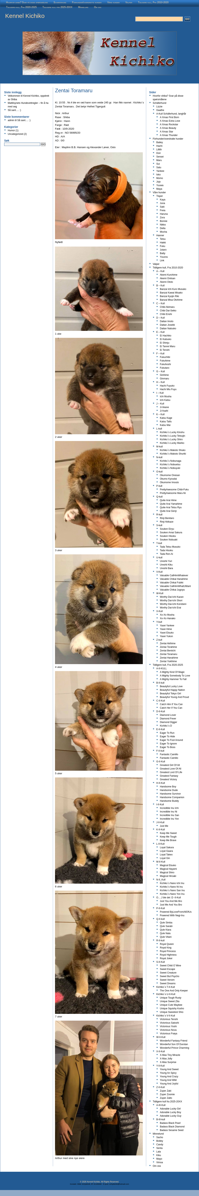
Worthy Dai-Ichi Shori (171, 600)
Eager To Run (167, 733)
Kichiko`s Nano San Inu (172, 890)
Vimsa (159, 1162)
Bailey (159, 142)
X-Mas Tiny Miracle (170, 1055)
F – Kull (160, 353)
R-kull (159, 514)
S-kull (159, 525)
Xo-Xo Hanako (167, 618)
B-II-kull (160, 682)
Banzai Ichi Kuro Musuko (173, 289)
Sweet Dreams (168, 983)
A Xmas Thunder (169, 135)
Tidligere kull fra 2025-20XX (57, 7)
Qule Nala (165, 933)
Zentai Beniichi (168, 650)
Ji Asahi (164, 410)
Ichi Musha (165, 396)
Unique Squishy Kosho (172, 1008)
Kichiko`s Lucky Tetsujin (172, 435)
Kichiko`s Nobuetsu (170, 464)
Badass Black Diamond (172, 1126)
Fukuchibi (165, 357)
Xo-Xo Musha (167, 614)
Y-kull (159, 622)
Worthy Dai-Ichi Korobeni (173, 604)
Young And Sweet (169, 1069)
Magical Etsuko (168, 865)
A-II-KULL (161, 668)
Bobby (159, 1141)
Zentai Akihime (168, 643)
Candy (159, 1144)
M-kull (159, 446)
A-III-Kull (160, 1105)
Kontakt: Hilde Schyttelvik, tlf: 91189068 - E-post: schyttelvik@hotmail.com (99, 1184)
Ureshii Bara (166, 568)
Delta (162, 228)
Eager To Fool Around (171, 740)
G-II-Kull (160, 761)
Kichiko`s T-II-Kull (165, 987)
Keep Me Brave (168, 840)
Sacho (159, 1137)
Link (162, 260)
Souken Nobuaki (168, 539)
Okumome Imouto (169, 482)
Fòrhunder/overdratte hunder (87, 2)
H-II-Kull (160, 783)
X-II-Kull (160, 1051)
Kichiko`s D (166, 725)
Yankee (160, 171)
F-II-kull (160, 750)
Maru (159, 160)
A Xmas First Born (169, 117)
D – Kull (160, 317)
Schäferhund (60, 2)
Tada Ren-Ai (166, 554)
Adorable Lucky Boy (170, 1112)
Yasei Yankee (167, 625)
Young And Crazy (169, 1076)
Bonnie (163, 221)
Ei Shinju (164, 342)
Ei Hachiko (165, 335)
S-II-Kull (160, 962)
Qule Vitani (165, 937)
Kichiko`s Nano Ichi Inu (172, 883)
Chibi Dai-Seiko (168, 310)
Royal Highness (168, 954)
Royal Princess (168, 951)
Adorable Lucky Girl (170, 1108)
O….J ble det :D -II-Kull (168, 897)
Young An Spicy (168, 1073)
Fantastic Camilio (169, 758)
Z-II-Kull (160, 1087)
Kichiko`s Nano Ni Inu (171, 886)
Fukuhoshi (165, 364)
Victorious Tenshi (169, 1019)
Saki (162, 206)
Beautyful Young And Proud (174, 697)
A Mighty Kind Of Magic (172, 672)
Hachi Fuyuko (167, 385)
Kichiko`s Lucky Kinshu (172, 432)
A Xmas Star (166, 131)
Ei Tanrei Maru (167, 346)
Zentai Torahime (168, 647)
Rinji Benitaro (167, 518)
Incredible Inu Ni (168, 811)
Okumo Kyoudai (168, 478)
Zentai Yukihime (168, 661)
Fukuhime (165, 360)
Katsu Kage (166, 418)
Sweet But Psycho (169, 976)
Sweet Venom (167, 979)
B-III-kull (160, 1119)
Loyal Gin (165, 858)
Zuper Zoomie (167, 1094)
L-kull (159, 428)
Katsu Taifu (166, 421)
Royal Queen (167, 944)
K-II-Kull (160, 829)
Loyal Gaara (166, 851)
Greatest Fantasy (169, 775)
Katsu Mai (165, 425)
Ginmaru (164, 378)
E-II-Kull (160, 729)
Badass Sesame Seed (172, 1130)
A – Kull (160, 271)
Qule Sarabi (166, 926)
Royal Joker (166, 958)
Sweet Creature (168, 972)
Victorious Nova (168, 1030)
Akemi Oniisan (167, 278)
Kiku (158, 1155)
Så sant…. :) (14, 110)
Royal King (165, 947)
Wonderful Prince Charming (174, 1047)
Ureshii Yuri (166, 561)
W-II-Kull (160, 1037)
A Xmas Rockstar (169, 124)
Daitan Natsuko (168, 328)
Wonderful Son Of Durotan (174, 1044)
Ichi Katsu (165, 400)
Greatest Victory (168, 779)
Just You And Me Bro (171, 901)
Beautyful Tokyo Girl (170, 693)
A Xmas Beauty (168, 128)
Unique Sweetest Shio (171, 1012)
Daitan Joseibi (167, 325)
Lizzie (159, 106)
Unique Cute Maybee (171, 1005)
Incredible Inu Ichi (169, 808)
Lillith (159, 149)
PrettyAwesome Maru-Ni (173, 493)
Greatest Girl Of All (170, 765)
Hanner (160, 235)
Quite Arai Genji (168, 511)
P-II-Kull (160, 908)
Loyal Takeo (166, 854)
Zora (162, 217)
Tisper (159, 196)
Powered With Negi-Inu (172, 915)
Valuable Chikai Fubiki (171, 582)
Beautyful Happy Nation (172, 690)
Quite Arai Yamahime (171, 503)
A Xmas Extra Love (170, 121)
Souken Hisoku (168, 536)
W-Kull (159, 593)
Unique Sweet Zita (169, 1001)
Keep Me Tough (168, 836)
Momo (159, 178)
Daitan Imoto (166, 321)
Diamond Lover (168, 715)
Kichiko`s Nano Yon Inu (172, 894)
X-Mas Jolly (166, 1058)
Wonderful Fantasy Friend (173, 1040)
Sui (158, 163)
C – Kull (160, 303)
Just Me (164, 826)
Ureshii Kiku (166, 564)
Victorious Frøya (168, 1033)
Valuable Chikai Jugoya (172, 589)
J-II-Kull (160, 822)
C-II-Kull (160, 700)
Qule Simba (166, 922)
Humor (11, 130)
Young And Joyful (169, 1083)
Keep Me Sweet (168, 833)
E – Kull (160, 332)
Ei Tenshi (164, 350)
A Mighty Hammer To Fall (173, 679)
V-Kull (159, 571)
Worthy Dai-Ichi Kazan (172, 597)
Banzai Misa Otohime (171, 299)
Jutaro (163, 249)
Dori (158, 153)
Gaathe (160, 110)
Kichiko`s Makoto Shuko (172, 450)
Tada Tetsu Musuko (170, 546)
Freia (162, 210)
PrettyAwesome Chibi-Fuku (174, 489)
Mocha (163, 231)
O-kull (159, 471)
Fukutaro (164, 367)
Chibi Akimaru (167, 307)
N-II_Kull (160, 879)
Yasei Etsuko (167, 632)
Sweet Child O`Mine (170, 965)
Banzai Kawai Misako (171, 292)
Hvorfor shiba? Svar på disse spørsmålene (27, 2)
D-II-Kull (160, 711)
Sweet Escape (167, 969)
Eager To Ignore (168, 743)
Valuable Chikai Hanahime (174, 579)
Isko (158, 174)
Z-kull (159, 639)
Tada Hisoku (166, 550)
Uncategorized (15, 134)
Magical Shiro (167, 872)
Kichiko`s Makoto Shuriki (173, 453)
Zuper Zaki (165, 1090)
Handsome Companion (172, 797)
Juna (162, 203)
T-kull (159, 543)
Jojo (158, 181)
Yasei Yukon (166, 636)
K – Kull (160, 414)
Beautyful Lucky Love (171, 686)
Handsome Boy (168, 786)
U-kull (159, 557)
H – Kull (160, 382)
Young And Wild (168, 1080)
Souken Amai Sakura (171, 532)
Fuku (162, 246)
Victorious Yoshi (168, 1026)
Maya (159, 189)
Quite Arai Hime (168, 500)
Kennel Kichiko (24, 16)
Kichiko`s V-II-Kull (165, 1015)
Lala (158, 1151)
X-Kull (159, 611)
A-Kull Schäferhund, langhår (171, 113)
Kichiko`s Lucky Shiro (171, 439)
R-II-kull (160, 940)
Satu (158, 167)
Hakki (163, 242)
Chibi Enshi (166, 314)
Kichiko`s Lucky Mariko (172, 443)
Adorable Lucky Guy (170, 1115)
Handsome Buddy (169, 801)
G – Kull (160, 371)
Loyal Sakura (167, 847)
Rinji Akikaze (166, 521)
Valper (128, 2)
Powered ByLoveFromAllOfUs (175, 911)
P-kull (159, 486)
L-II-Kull (160, 843)
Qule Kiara (165, 929)
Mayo (159, 1158)
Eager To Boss (167, 747)
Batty (162, 253)
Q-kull (159, 496)
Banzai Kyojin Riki (169, 296)
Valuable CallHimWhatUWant (175, 586)
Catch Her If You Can (171, 707)
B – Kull (160, 285)
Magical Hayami (168, 869)
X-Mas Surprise (168, 1062)
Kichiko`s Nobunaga (170, 461)
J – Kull (160, 403)
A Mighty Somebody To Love (175, 675)
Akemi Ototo (166, 282)
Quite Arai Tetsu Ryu (171, 507)
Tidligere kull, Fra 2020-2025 (21, 7)
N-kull (159, 457)
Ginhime (164, 375)
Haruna (164, 214)
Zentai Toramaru (168, 654)
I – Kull (160, 393)
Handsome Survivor (170, 793)
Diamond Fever (168, 718)
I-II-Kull (160, 804)
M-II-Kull (160, 861)
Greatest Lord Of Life (171, 772)
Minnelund (83, 7)
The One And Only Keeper (174, 990)
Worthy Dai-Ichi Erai (170, 607)
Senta (159, 1148)
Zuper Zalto (166, 1098)
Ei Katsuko (165, 339)
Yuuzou (164, 257)
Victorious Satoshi (169, 1022)
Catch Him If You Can (171, 704)
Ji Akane (164, 407)
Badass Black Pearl (170, 1123)
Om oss (97, 7)
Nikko (163, 224)
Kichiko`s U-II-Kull (165, 994)
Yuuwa (159, 185)
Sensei (160, 156)
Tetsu (163, 239)
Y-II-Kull (160, 1065)
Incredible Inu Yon (169, 818)
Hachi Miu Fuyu (168, 389)
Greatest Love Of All (170, 768)
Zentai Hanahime (169, 657)
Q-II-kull (160, 919)
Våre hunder (113, 2)
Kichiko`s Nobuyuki (170, 468)
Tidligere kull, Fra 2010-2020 (153, 2)
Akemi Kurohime (168, 274)
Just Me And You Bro (171, 904)
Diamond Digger (168, 722)
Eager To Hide (167, 736)
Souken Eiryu (167, 529)
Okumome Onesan (170, 475)
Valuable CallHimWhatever (174, 575)
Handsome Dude (169, 790)
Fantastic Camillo (169, 754)
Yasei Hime (166, 629)
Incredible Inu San (169, 815)
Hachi (159, 146)
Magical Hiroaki (168, 876)
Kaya (162, 199)
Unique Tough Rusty (170, 997)
